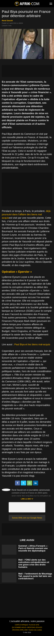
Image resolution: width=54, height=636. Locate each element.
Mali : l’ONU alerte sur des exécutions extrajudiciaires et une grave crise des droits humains (33, 563)
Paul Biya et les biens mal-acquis (32, 344)
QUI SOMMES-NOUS (19, 627)
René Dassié (7, 20)
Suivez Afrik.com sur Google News (27, 518)
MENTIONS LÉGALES (34, 627)
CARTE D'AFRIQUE (21, 625)
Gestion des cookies (35, 630)
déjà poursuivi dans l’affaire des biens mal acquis (26, 214)
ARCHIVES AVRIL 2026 (19, 630)
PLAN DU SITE (34, 625)
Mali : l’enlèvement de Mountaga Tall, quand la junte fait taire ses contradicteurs (35, 576)
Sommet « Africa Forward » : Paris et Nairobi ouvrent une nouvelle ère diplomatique (33, 548)
